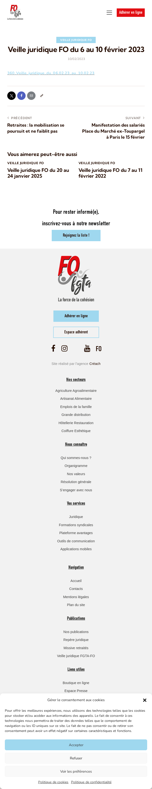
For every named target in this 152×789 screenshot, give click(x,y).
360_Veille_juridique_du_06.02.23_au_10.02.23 (50, 73)
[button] (144, 700)
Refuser (76, 758)
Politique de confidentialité (91, 782)
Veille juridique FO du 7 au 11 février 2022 (110, 173)
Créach (95, 364)
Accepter (76, 745)
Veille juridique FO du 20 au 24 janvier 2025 (38, 173)
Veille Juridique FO (76, 40)
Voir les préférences (76, 771)
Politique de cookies (53, 782)
